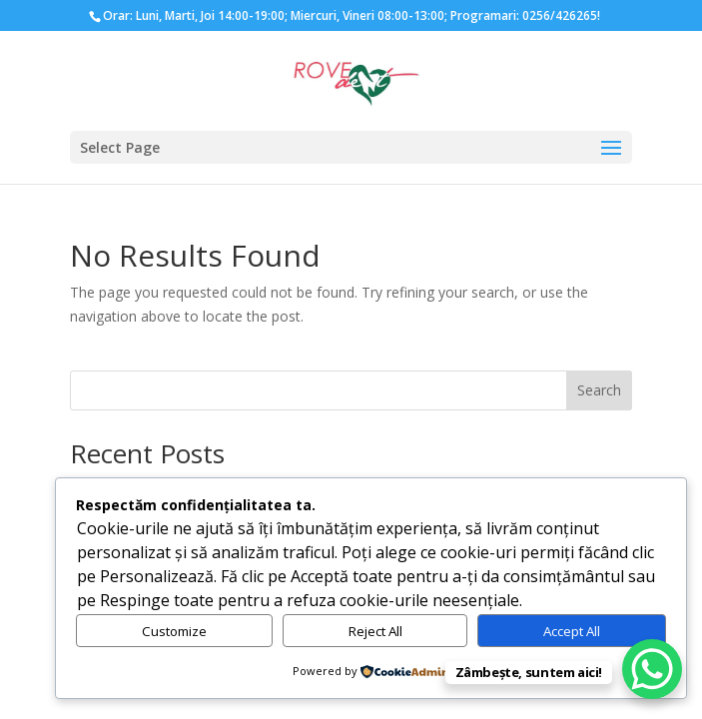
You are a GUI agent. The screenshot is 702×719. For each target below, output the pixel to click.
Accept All (571, 631)
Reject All (375, 631)
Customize (174, 631)
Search (599, 389)
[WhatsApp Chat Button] (652, 669)
